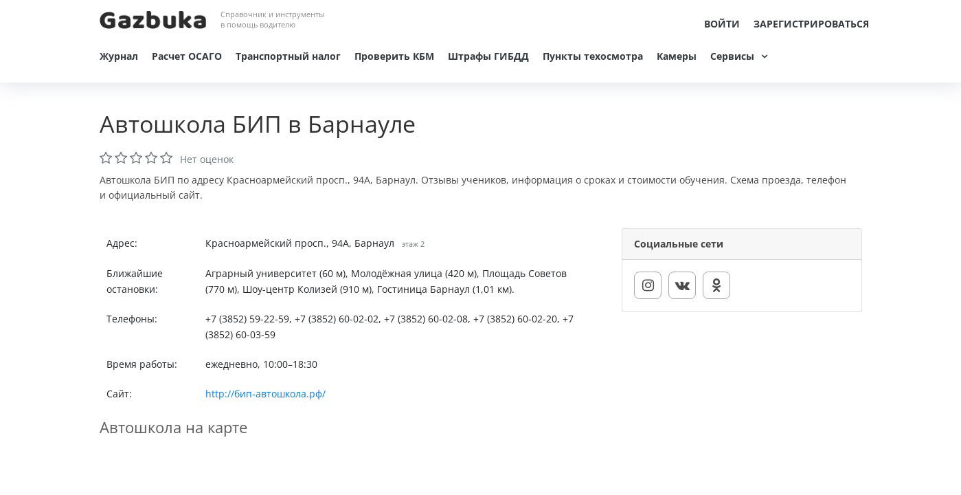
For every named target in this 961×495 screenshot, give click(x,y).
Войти (722, 23)
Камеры (677, 56)
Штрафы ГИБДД (488, 56)
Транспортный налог (288, 56)
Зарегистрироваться (811, 23)
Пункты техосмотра (593, 56)
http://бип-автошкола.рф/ (265, 393)
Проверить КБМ (394, 56)
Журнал (119, 56)
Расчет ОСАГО (187, 56)
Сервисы (732, 56)
